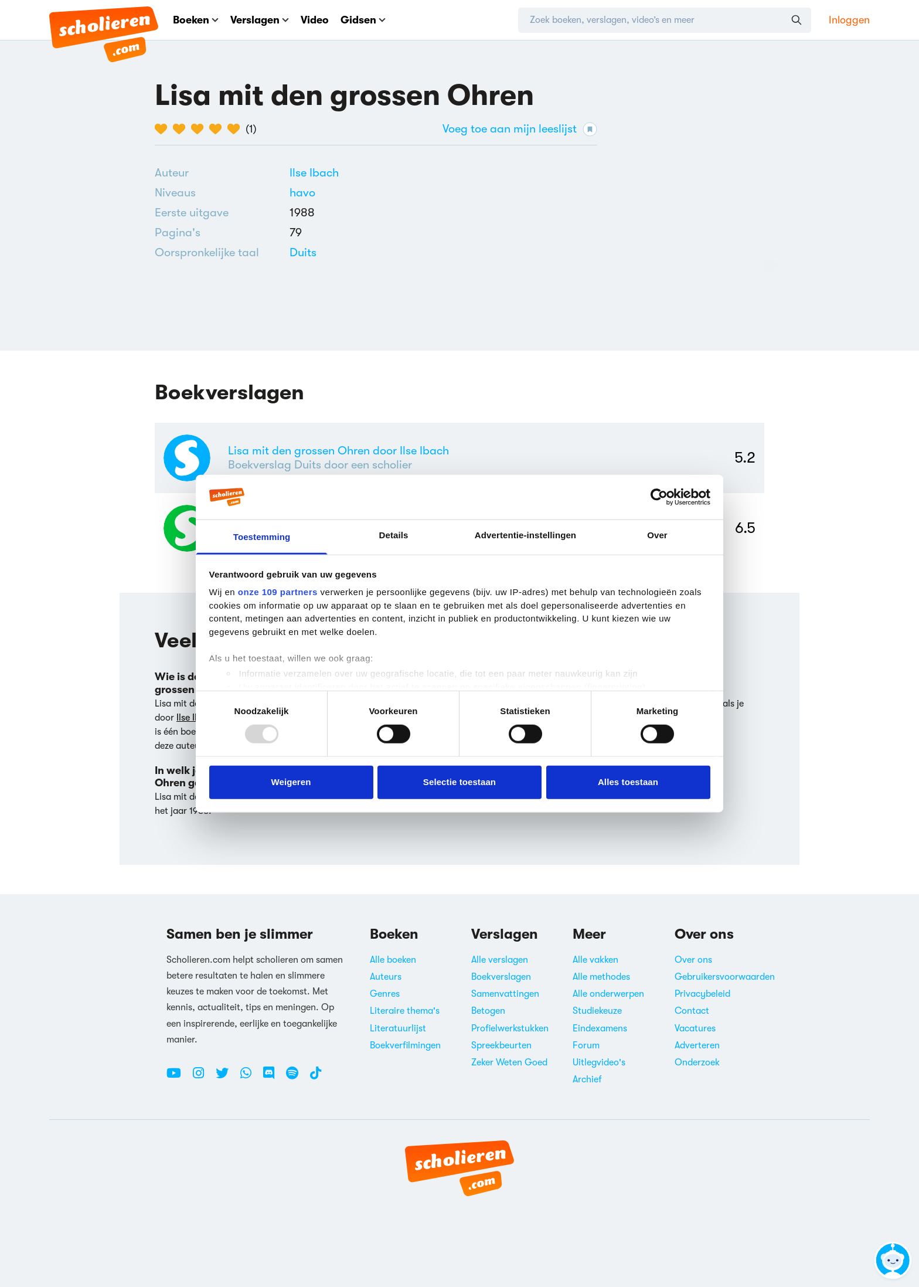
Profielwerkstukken (510, 1028)
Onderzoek (697, 1062)
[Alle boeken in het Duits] (303, 252)
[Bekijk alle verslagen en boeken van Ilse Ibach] (314, 172)
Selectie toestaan (459, 782)
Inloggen (849, 20)
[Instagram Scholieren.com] (203, 1078)
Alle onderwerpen (608, 994)
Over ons (693, 960)
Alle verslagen (499, 960)
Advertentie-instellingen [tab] (525, 535)
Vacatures (695, 1028)
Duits (303, 252)
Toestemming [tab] (262, 537)
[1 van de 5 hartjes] (164, 129)
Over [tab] (657, 535)
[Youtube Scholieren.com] (178, 1078)
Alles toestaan (628, 782)
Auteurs (385, 977)
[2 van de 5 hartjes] (182, 129)
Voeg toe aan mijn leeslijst (520, 129)
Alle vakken (595, 960)
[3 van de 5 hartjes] (200, 129)
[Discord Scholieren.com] (273, 1078)
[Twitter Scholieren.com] (226, 1078)
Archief (587, 1079)
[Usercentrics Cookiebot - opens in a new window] (659, 497)
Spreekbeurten (501, 1045)
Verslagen (259, 20)
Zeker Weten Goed (509, 1062)
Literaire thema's (405, 1011)
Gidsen (363, 20)
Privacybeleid (702, 994)
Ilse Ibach (314, 172)
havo (302, 192)
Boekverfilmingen (405, 1045)
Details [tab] (394, 535)
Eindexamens (600, 1028)
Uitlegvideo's (599, 1062)
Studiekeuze (597, 1011)
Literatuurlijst (398, 1028)
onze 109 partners (278, 592)
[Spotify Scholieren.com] (296, 1078)
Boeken (196, 20)
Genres (385, 994)
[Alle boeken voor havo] (302, 192)
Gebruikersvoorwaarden (725, 977)
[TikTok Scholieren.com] (315, 1078)
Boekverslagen (501, 977)
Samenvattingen (505, 994)
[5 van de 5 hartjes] (236, 129)
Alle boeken (393, 960)
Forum (586, 1045)
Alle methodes (601, 977)
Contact (692, 1011)
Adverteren (697, 1045)
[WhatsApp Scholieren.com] (250, 1078)
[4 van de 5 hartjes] (218, 129)
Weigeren (291, 782)
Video (315, 20)
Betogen (488, 1011)
